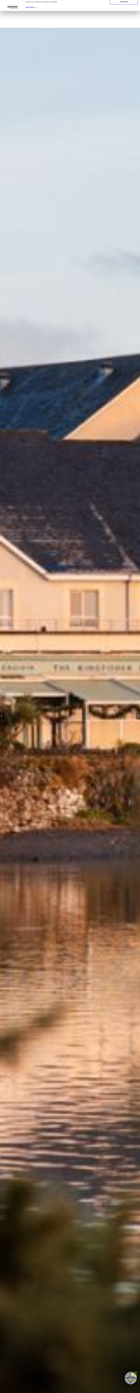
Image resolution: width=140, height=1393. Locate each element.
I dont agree (124, 8)
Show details (30, 14)
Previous (3, 714)
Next (136, 713)
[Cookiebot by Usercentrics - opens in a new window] (12, 14)
